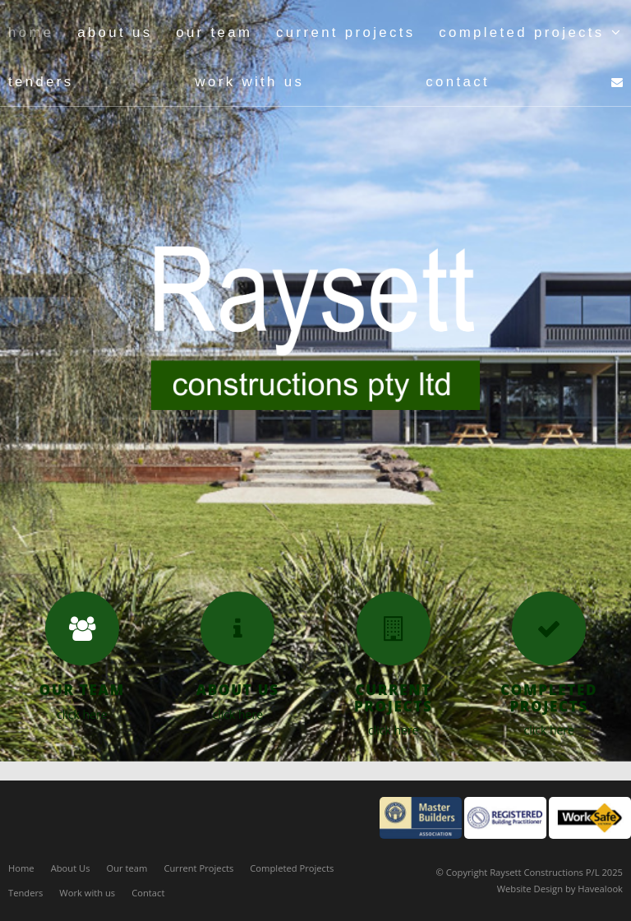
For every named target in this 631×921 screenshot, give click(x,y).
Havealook (600, 888)
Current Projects (198, 868)
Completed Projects (292, 868)
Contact (147, 892)
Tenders (25, 892)
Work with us (87, 892)
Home (21, 868)
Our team (127, 868)
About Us (70, 868)
